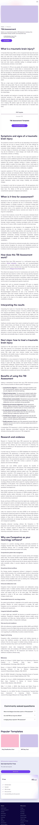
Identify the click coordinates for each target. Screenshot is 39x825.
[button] (37, 2)
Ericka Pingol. (12, 52)
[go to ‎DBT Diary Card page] (29, 805)
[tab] (19, 128)
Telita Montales (7, 50)
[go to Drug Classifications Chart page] (10, 805)
